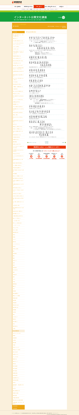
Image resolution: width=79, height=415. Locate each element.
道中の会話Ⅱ (15, 366)
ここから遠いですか (16, 218)
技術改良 (14, 289)
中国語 (39, 11)
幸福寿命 (23, 9)
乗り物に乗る (15, 373)
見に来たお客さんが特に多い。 (18, 110)
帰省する (14, 317)
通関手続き (15, 282)
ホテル (14, 277)
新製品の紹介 (15, 296)
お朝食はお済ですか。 (17, 100)
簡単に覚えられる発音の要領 (18, 398)
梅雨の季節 (15, 140)
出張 (13, 322)
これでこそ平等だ (16, 44)
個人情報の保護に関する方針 (26, 411)
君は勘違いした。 (16, 102)
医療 (13, 256)
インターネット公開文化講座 (29, 11)
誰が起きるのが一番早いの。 (18, 209)
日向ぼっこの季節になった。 (18, 127)
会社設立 (14, 310)
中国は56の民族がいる (17, 54)
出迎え (14, 279)
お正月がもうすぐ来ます (17, 191)
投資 (13, 312)
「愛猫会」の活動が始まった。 (18, 84)
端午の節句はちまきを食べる (18, 176)
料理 (34, 9)
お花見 (63, 140)
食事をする (15, 357)
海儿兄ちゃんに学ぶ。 (17, 91)
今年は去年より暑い (16, 203)
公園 (13, 261)
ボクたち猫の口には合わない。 (18, 104)
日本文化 (52, 9)
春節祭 (14, 333)
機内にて (14, 284)
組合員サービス (17, 11)
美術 (48, 9)
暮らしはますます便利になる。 (18, 89)
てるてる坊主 (15, 80)
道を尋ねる (15, 265)
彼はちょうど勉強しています (18, 174)
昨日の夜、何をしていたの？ (18, 63)
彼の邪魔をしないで (16, 211)
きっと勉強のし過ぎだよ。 (17, 163)
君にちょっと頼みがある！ (17, 221)
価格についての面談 (16, 293)
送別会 (14, 235)
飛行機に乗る (15, 371)
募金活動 (14, 340)
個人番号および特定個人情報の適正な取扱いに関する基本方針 (42, 411)
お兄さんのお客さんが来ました (18, 194)
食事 (13, 275)
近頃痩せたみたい (16, 137)
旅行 (13, 249)
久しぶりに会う (15, 354)
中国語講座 (42, 11)
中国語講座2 (15, 404)
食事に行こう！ (15, 359)
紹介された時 (15, 350)
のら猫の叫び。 (15, 87)
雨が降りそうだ (15, 352)
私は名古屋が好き (16, 329)
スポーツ (14, 237)
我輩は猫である (15, 230)
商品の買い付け (15, 305)
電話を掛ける (15, 324)
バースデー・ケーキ (16, 223)
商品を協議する (15, 291)
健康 (40, 9)
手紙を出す (15, 272)
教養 (27, 9)
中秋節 (14, 343)
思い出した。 (15, 122)
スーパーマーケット (16, 242)
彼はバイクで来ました (17, 216)
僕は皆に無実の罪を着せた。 (18, 161)
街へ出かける (15, 268)
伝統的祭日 (15, 336)
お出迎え (14, 338)
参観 (13, 270)
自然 (56, 9)
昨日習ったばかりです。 (17, 142)
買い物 (14, 244)
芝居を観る (15, 251)
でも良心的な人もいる (17, 61)
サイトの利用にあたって (17, 411)
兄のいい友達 (15, 228)
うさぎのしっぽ (15, 47)
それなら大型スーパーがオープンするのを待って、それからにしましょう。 (18, 50)
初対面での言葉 (15, 391)
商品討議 (14, 298)
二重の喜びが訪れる (16, 135)
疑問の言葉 (15, 393)
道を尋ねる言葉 (15, 378)
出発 (13, 286)
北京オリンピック (16, 345)
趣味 (37, 9)
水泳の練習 (15, 171)
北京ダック (15, 258)
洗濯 (13, 263)
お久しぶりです (15, 225)
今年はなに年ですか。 (17, 151)
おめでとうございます (32, 140)
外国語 (31, 9)
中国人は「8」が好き (16, 347)
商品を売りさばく (16, 303)
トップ (13, 11)
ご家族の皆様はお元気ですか (18, 214)
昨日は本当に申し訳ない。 (17, 82)
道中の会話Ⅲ (15, 364)
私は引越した (15, 319)
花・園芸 (44, 9)
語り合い (14, 386)
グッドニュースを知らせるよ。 (18, 97)
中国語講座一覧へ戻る (46, 141)
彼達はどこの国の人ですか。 (18, 124)
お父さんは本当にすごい (17, 56)
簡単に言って (15, 36)
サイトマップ (55, 411)
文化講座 (22, 11)
